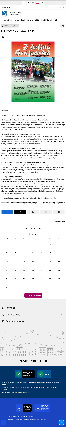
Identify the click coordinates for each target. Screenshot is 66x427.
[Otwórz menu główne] (24, 3)
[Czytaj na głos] (11, 25)
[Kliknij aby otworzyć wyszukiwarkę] (42, 3)
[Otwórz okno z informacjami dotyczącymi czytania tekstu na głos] (2, 25)
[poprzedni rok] (26, 228)
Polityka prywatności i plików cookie (34, 419)
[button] (24, 361)
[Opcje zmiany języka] (37, 3)
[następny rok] (40, 228)
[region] (33, 262)
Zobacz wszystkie (33, 295)
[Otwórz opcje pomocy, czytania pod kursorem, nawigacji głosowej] (61, 422)
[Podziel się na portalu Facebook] (7, 212)
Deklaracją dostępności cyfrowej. (21, 392)
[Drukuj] (62, 25)
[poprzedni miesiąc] (25, 234)
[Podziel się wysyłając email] (33, 212)
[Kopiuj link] (58, 212)
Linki (61, 7)
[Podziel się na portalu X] (20, 212)
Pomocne (6, 7)
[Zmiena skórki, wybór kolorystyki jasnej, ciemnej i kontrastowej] (33, 3)
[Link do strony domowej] (22, 14)
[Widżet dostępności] (28, 3)
